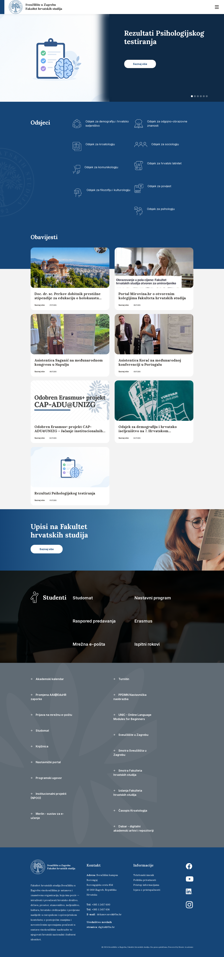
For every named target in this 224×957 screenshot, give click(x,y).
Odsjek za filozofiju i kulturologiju (108, 190)
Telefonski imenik (143, 875)
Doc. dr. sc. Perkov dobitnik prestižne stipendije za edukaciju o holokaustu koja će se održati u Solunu (67, 298)
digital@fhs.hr (106, 927)
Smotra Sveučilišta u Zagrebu (129, 753)
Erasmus (143, 621)
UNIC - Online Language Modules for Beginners (132, 717)
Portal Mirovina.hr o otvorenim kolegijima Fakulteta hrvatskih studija (152, 296)
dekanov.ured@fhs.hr (109, 914)
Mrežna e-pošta (89, 644)
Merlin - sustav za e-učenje (47, 816)
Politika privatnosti (144, 880)
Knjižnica (39, 746)
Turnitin (121, 679)
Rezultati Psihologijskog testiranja (64, 493)
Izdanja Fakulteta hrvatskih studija (127, 793)
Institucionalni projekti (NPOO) (48, 796)
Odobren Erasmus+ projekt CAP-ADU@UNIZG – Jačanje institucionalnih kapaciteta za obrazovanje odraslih (68, 430)
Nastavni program (152, 597)
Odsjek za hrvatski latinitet (164, 163)
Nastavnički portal (46, 762)
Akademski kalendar (47, 679)
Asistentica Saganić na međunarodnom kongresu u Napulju (68, 362)
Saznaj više (39, 305)
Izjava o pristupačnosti (146, 889)
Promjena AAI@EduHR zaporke (48, 697)
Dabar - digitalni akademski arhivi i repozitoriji (133, 828)
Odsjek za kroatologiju (100, 144)
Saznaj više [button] (140, 63)
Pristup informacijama (146, 884)
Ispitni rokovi (147, 644)
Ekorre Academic (186, 947)
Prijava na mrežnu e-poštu (51, 715)
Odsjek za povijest (159, 186)
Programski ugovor (46, 778)
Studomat (83, 597)
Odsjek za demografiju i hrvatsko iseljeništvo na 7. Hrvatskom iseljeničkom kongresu (147, 430)
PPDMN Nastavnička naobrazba (129, 697)
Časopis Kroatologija (130, 810)
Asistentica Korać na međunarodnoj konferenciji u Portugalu (149, 362)
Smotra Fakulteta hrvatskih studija (127, 773)
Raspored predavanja (94, 621)
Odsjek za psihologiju (161, 209)
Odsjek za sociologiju (165, 144)
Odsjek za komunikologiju (101, 167)
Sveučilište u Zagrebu (130, 735)
